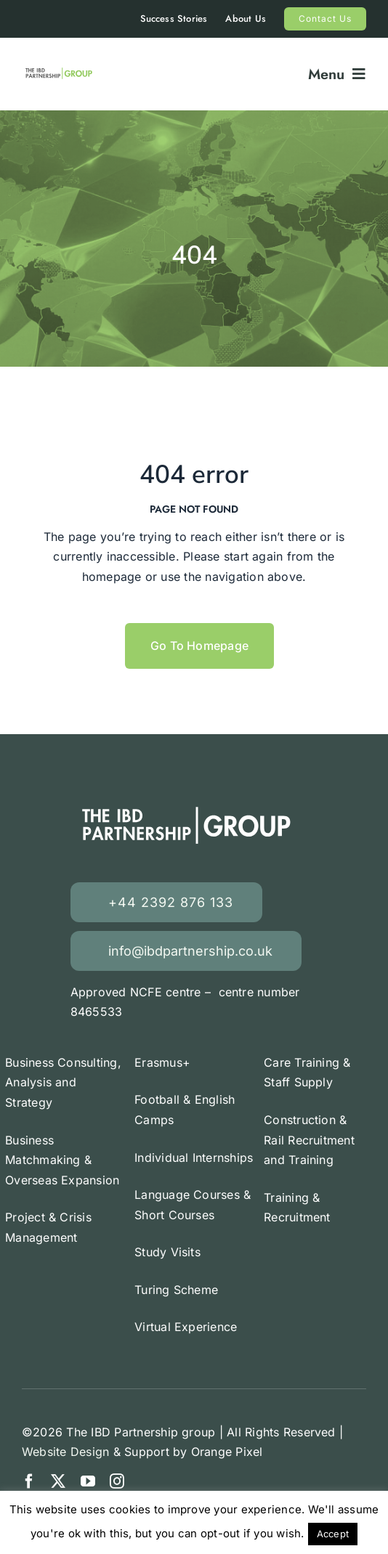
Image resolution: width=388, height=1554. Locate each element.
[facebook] (29, 1481)
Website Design (65, 1451)
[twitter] (58, 1481)
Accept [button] (333, 1533)
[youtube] (88, 1481)
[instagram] (117, 1481)
